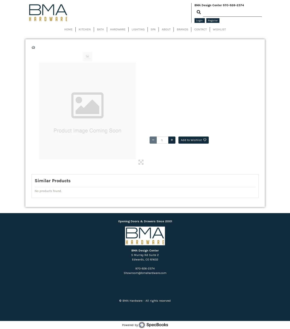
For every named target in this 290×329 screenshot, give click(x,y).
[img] (141, 162)
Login (199, 20)
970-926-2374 (233, 5)
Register (213, 20)
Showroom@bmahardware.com (145, 273)
